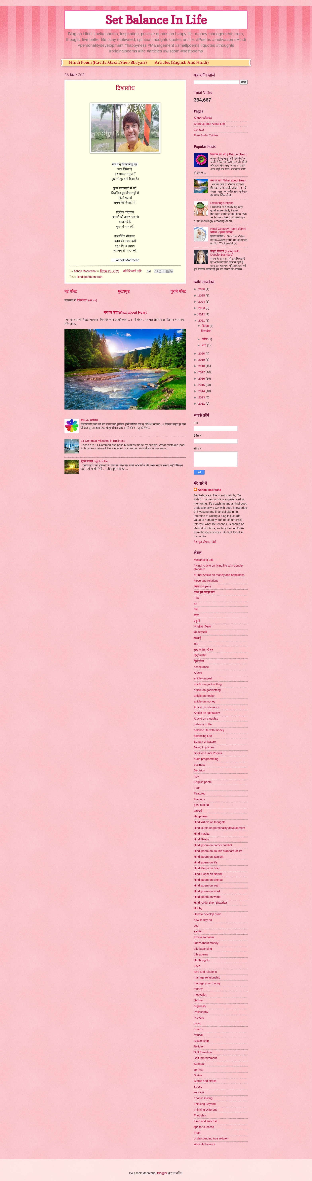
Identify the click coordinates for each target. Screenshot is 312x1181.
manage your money (207, 983)
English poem (203, 782)
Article (198, 672)
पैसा (196, 609)
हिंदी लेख (199, 661)
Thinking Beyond (205, 1103)
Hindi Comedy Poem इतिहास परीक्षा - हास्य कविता (228, 230)
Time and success (205, 1121)
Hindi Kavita (202, 833)
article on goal (203, 678)
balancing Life (203, 735)
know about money (206, 943)
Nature (198, 1000)
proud (197, 1023)
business (199, 764)
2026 (202, 289)
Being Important (204, 747)
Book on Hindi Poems (208, 753)
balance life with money (209, 730)
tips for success (204, 1127)
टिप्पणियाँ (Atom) (87, 300)
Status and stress (205, 1080)
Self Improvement (205, 1058)
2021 (202, 320)
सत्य (196, 643)
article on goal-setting (208, 684)
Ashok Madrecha (209, 489)
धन (195, 603)
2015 (202, 385)
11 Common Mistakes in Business (103, 440)
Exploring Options (221, 202)
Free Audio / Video (206, 135)
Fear (197, 787)
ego (196, 776)
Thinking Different (205, 1109)
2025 (202, 295)
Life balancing (203, 948)
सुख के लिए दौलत (203, 649)
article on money (204, 701)
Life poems (201, 954)
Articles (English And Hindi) (182, 62)
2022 (202, 314)
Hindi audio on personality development (219, 827)
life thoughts (202, 960)
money (198, 988)
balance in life (203, 724)
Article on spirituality (207, 712)
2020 (202, 353)
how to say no (203, 919)
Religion (199, 1046)
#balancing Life (204, 559)
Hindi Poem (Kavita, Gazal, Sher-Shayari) (108, 62)
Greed (198, 810)
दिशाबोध (125, 88)
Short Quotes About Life (209, 123)
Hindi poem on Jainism (208, 856)
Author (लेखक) (203, 118)
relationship (201, 1040)
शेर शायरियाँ (200, 632)
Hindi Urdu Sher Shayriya (210, 902)
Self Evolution (203, 1052)
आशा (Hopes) (202, 586)
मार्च (204, 345)
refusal (198, 1035)
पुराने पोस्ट (178, 291)
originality (200, 1006)
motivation (200, 994)
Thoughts (200, 1115)
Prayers (199, 1017)
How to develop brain (207, 914)
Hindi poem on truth (89, 276)
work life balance (205, 1144)
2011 (202, 403)
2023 (202, 308)
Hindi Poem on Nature (208, 874)
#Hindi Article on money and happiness (219, 574)
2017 (202, 372)
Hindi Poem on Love (207, 868)
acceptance (201, 666)
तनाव (196, 598)
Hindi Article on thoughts (209, 822)
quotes (198, 1029)
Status (198, 1075)
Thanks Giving (203, 1098)
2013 (202, 397)
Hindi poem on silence (208, 879)
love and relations (205, 971)
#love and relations (206, 580)
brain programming (206, 759)
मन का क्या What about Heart (125, 312)
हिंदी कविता (200, 655)
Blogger (162, 1173)
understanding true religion (211, 1138)
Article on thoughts (206, 718)
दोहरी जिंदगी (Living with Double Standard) (225, 253)
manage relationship (207, 977)
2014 (202, 391)
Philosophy (201, 1011)
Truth (197, 1132)
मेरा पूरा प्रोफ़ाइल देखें (205, 542)
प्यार (196, 615)
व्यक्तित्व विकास (202, 626)
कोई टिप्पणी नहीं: (132, 271)
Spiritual (199, 1063)
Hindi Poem (201, 839)
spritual (198, 1069)
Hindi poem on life (205, 862)
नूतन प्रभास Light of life (94, 461)
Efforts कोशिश (89, 420)
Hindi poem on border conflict (213, 845)
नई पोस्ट (70, 291)
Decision (199, 770)
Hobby (198, 908)
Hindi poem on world (207, 896)
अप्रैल (205, 339)
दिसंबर (206, 325)
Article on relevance (206, 707)
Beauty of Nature (205, 741)
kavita (197, 931)
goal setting (201, 804)
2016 (202, 378)
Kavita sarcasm (204, 937)
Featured (200, 793)
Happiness (201, 816)
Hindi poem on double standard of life (218, 851)
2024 (202, 301)
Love (197, 966)
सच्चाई (197, 638)
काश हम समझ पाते (204, 592)
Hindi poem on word (207, 891)
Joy (196, 925)
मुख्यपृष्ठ (124, 291)
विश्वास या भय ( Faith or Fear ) (229, 154)
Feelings (199, 799)
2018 (202, 366)
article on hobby (204, 695)
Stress (198, 1086)
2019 (202, 359)
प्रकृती (197, 620)
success (199, 1092)
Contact (199, 129)
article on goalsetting (207, 690)
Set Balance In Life (156, 20)
